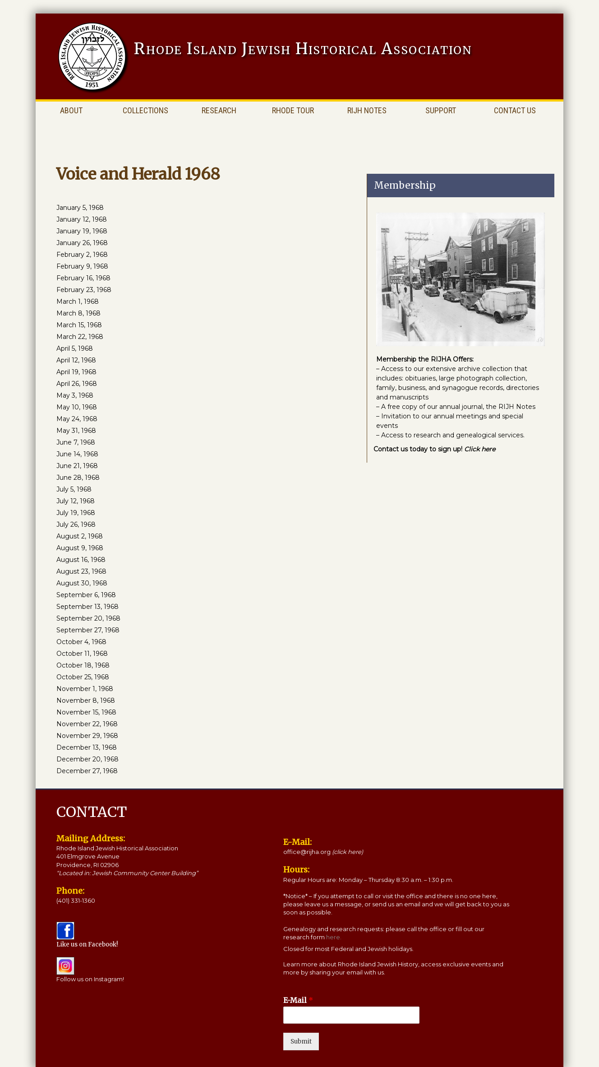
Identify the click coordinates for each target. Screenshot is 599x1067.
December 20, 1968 (87, 759)
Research (219, 110)
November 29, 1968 (87, 736)
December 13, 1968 (86, 747)
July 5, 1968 (74, 489)
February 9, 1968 (82, 266)
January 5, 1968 (80, 208)
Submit (301, 1041)
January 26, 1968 (82, 243)
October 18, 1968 (83, 665)
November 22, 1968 (87, 724)
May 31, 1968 (76, 431)
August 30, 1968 (81, 583)
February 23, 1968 (83, 290)
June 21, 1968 (77, 466)
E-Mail (298, 1000)
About (71, 110)
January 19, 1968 (81, 231)
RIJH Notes (367, 110)
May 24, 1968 (76, 419)
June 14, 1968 (77, 454)
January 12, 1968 (81, 219)
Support (440, 110)
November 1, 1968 (84, 689)
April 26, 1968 (76, 384)
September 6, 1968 (86, 595)
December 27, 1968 (87, 771)
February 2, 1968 (82, 255)
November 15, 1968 (86, 712)
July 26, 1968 (76, 524)
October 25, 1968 (82, 677)
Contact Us (515, 110)
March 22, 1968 (79, 337)
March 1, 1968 (77, 301)
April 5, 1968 (74, 348)
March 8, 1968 (78, 313)
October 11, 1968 (82, 653)
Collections (145, 110)
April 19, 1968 (76, 372)
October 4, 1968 (81, 642)
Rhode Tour (293, 110)
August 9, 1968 (79, 548)
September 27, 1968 (88, 630)
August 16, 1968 (81, 560)
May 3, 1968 (74, 395)
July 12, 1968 (75, 501)
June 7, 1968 (75, 442)
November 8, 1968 (85, 700)
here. (333, 937)
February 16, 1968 (83, 278)
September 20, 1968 (88, 618)
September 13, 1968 (87, 607)
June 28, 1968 (78, 477)
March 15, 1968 (79, 325)
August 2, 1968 (79, 536)
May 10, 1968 (76, 407)
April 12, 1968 (76, 360)
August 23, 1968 (81, 571)
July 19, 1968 (75, 513)
